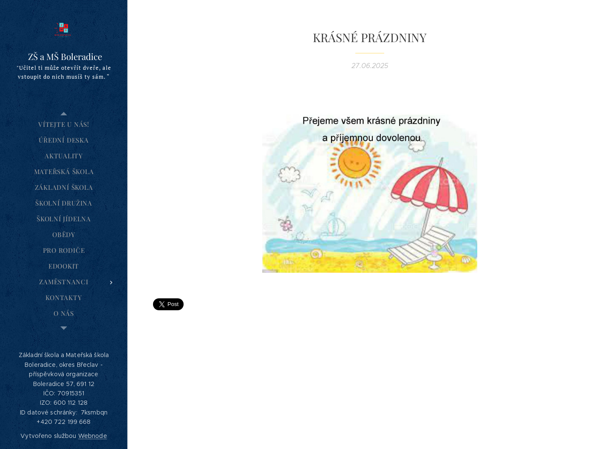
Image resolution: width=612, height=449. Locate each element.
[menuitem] (64, 124)
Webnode (92, 436)
